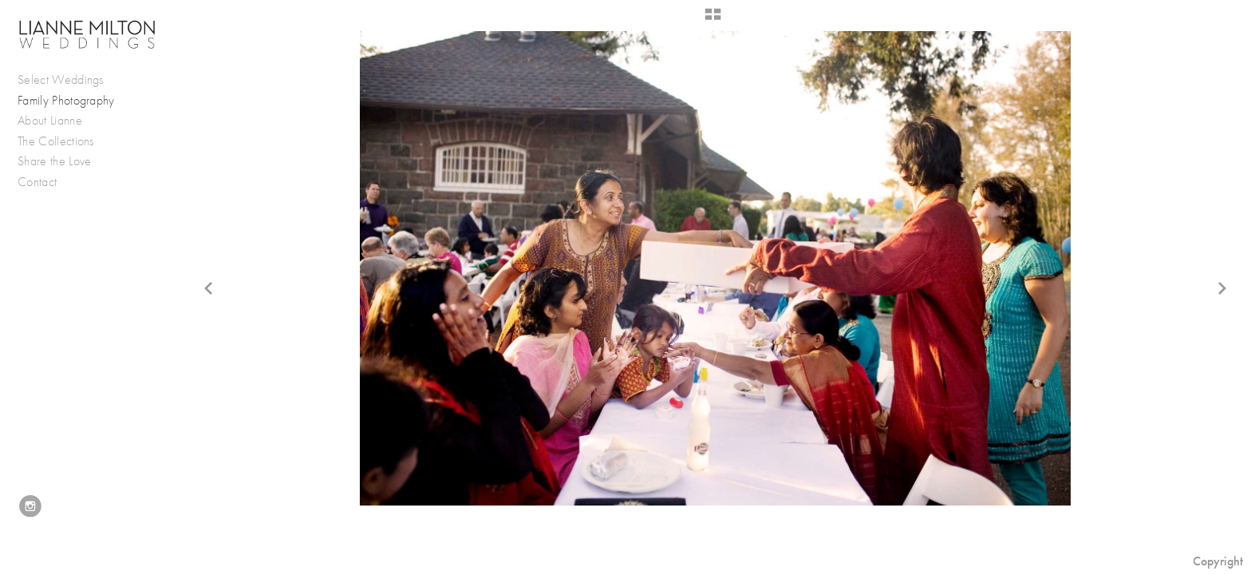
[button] (712, 20)
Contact (37, 182)
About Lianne (50, 120)
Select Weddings (69, 80)
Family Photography (66, 100)
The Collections (56, 141)
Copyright (1218, 561)
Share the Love (54, 161)
